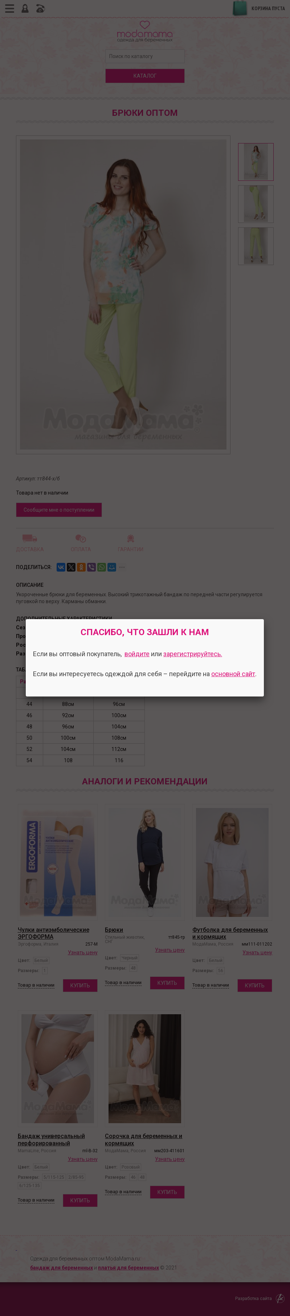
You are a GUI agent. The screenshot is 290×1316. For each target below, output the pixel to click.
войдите (137, 654)
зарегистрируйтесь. (192, 654)
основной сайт (233, 674)
